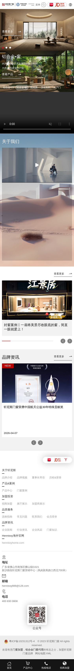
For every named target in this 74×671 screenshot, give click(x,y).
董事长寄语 (38, 477)
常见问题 (22, 516)
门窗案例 (22, 490)
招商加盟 (7, 503)
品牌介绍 (7, 477)
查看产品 (7, 74)
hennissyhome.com (13, 542)
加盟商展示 (38, 503)
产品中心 (7, 490)
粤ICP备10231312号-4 (19, 641)
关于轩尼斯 (9, 470)
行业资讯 (22, 529)
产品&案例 (8, 483)
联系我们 (37, 516)
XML (48, 653)
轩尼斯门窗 (53, 641)
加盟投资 (7, 496)
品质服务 (7, 509)
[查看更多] (11, 33)
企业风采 (37, 529)
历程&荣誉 (55, 477)
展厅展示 (22, 503)
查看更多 (59, 273)
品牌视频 (22, 477)
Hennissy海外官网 (13, 535)
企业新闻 (7, 529)
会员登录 (52, 516)
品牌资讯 (7, 522)
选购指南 (7, 516)
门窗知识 (52, 529)
